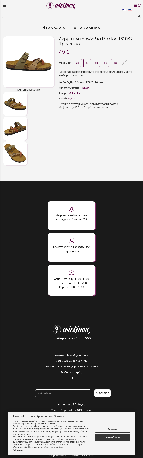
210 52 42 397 (63, 361)
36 (78, 63)
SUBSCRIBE (102, 393)
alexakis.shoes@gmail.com (71, 355)
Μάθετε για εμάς (71, 372)
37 (87, 63)
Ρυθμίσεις (18, 450)
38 (96, 63)
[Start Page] (61, 5)
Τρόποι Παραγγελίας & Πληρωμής (71, 410)
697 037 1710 (79, 361)
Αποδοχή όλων (112, 437)
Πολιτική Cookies (46, 423)
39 (105, 63)
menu (4, 5)
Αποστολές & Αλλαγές (71, 404)
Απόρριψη (112, 429)
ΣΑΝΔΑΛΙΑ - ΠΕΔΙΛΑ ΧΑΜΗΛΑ (72, 28)
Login (71, 378)
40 (115, 63)
